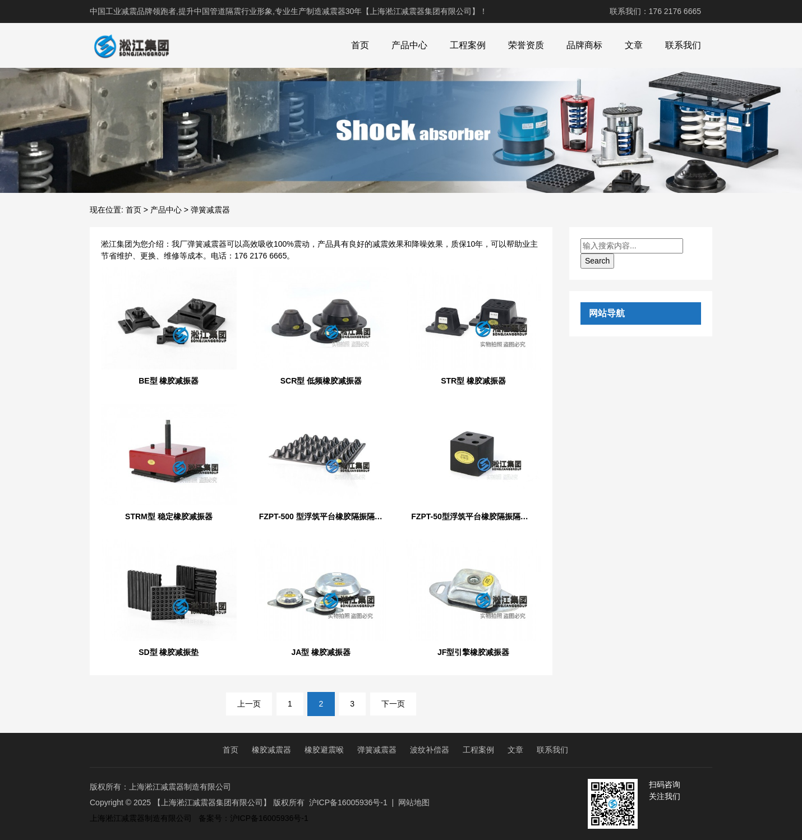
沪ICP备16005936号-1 (348, 802)
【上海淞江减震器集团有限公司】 (212, 802)
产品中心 (409, 45)
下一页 (393, 703)
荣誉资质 (526, 45)
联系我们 (683, 45)
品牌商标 (584, 45)
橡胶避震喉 (324, 749)
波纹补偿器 (429, 749)
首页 (360, 45)
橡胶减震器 (271, 749)
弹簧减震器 (377, 749)
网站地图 (414, 802)
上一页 (249, 703)
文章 (634, 45)
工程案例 (468, 45)
